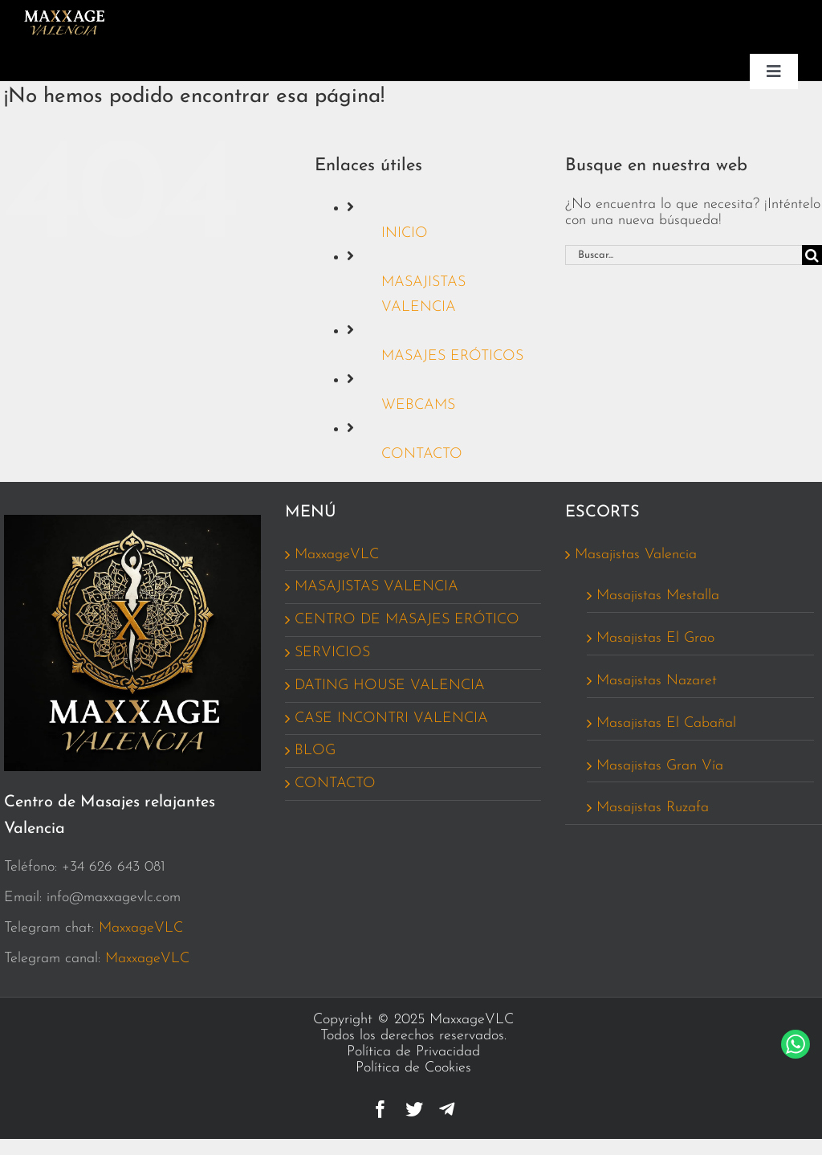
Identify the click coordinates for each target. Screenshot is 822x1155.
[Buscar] (812, 255)
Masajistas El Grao (655, 638)
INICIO (404, 233)
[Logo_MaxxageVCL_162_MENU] (64, 16)
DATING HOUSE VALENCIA (390, 685)
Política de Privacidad (413, 1051)
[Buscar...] (683, 255)
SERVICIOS (332, 652)
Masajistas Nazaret (656, 680)
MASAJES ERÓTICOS (452, 356)
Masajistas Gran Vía (659, 765)
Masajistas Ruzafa (652, 807)
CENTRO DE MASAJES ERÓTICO (407, 619)
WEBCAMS (418, 405)
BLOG (315, 750)
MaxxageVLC (141, 928)
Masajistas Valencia (636, 554)
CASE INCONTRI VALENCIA (391, 718)
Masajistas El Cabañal (666, 723)
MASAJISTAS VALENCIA (376, 586)
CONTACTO (421, 454)
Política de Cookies (413, 1067)
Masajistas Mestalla (657, 595)
